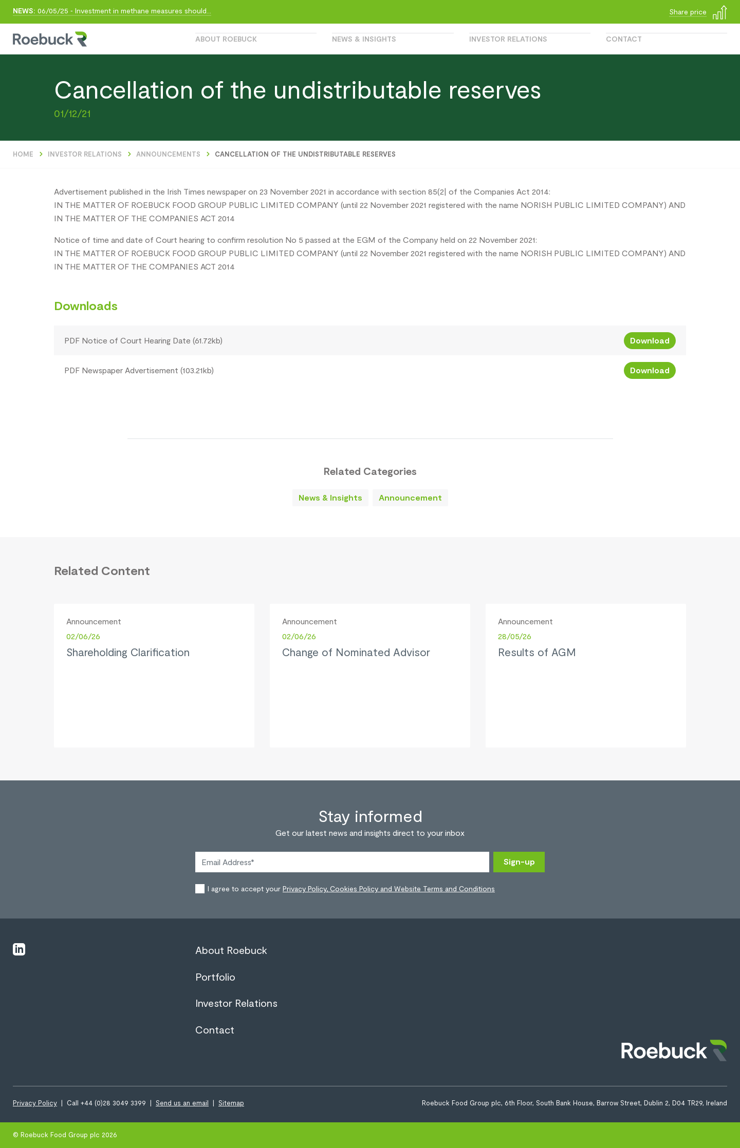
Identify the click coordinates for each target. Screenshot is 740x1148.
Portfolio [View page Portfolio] (215, 976)
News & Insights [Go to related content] (330, 497)
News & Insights (364, 38)
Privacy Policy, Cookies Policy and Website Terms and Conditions (389, 888)
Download (650, 340)
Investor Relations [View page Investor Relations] (236, 1003)
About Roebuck (226, 38)
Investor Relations (508, 38)
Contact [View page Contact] (214, 1029)
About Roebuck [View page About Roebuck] (231, 950)
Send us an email (182, 1103)
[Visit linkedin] (19, 949)
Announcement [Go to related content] (410, 497)
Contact (624, 38)
